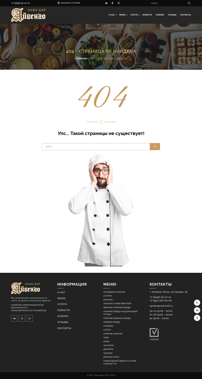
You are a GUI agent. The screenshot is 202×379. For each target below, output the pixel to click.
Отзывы (172, 15)
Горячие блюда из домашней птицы (120, 313)
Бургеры (108, 300)
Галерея (160, 15)
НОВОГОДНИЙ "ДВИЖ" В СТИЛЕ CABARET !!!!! (119, 362)
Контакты (185, 15)
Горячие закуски (112, 334)
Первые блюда (111, 322)
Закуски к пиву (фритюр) (117, 303)
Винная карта (111, 357)
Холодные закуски (114, 292)
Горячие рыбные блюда (117, 318)
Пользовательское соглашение (28, 310)
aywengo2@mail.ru (161, 305)
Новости (147, 15)
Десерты (108, 349)
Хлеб (106, 337)
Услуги (134, 15)
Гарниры (108, 326)
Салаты (107, 296)
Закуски (108, 353)
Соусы (107, 330)
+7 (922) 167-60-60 (161, 300)
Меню (122, 15)
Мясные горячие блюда (117, 307)
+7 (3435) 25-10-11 (20, 3)
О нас (112, 15)
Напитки (108, 345)
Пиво (106, 341)
